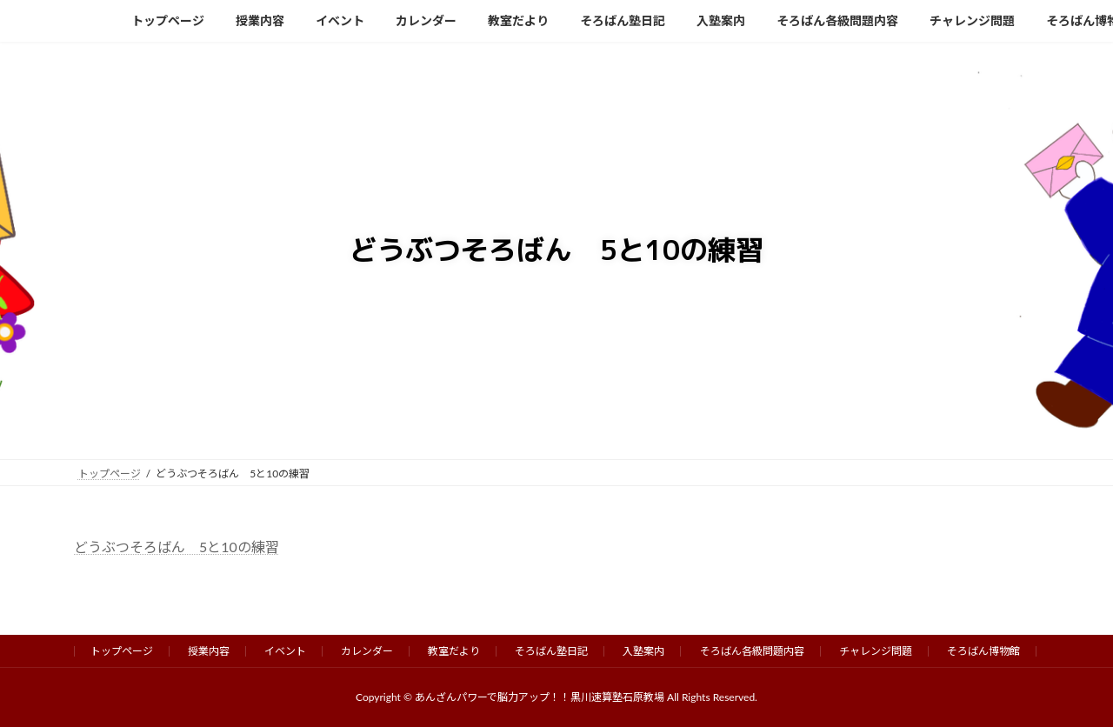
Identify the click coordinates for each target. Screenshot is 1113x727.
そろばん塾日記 (551, 650)
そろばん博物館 (983, 650)
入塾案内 (643, 650)
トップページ (121, 650)
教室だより (454, 650)
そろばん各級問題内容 (752, 650)
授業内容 (209, 650)
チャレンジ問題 (875, 650)
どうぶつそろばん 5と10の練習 (176, 546)
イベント (285, 650)
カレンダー (367, 650)
